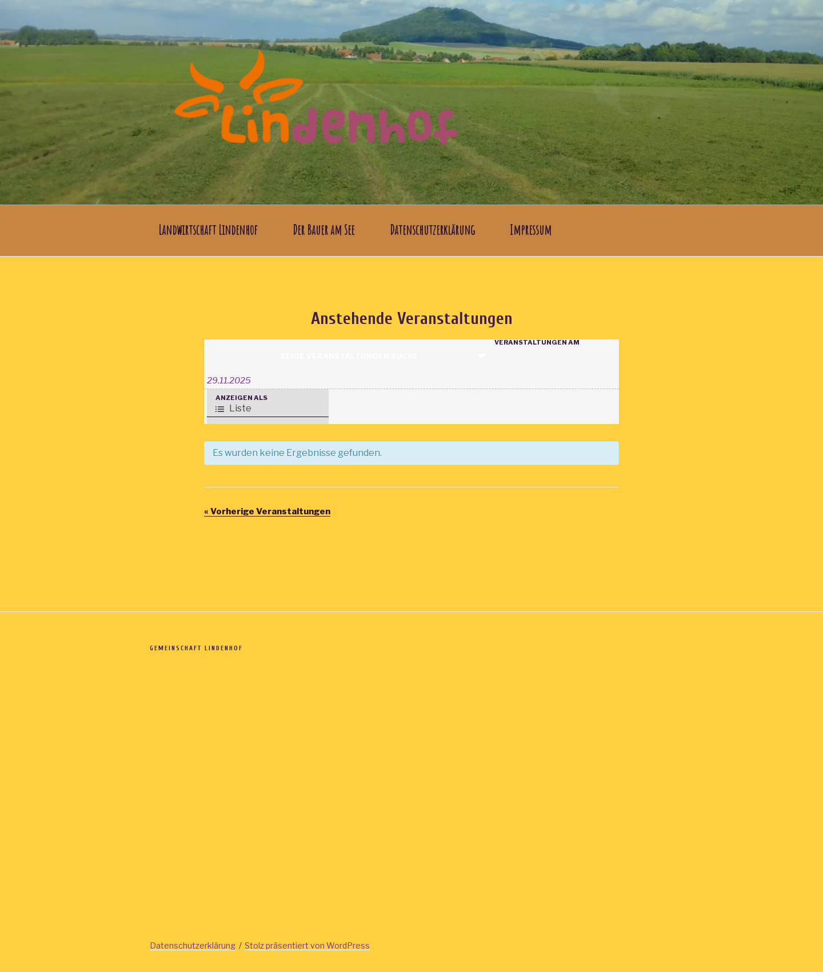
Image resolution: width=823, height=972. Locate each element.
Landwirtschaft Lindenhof (208, 230)
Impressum (531, 230)
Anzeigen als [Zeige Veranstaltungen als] (241, 398)
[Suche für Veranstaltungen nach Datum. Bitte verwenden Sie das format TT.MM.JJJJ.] (411, 381)
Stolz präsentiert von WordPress (307, 945)
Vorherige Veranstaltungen (267, 511)
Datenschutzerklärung (432, 230)
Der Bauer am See (323, 230)
